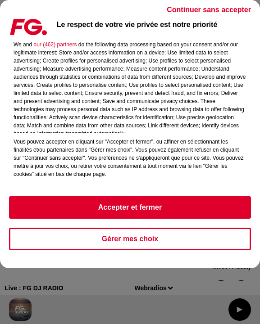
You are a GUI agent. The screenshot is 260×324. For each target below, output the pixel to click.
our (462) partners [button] (55, 44)
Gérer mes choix (130, 239)
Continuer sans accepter (209, 10)
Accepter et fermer (130, 207)
